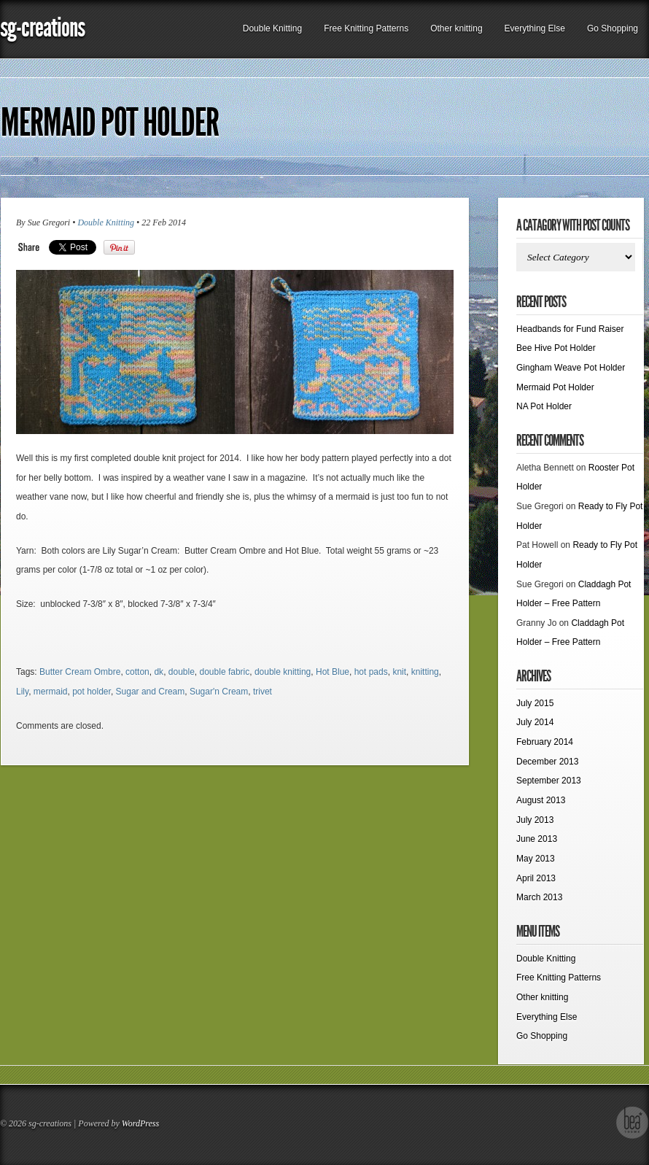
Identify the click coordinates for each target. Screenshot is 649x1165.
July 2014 (534, 722)
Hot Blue (332, 672)
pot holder (91, 691)
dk (158, 672)
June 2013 (536, 839)
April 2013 (536, 878)
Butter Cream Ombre (79, 672)
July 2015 (534, 703)
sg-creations (42, 27)
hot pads (371, 672)
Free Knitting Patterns (366, 28)
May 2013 (535, 859)
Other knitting (456, 28)
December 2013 (547, 761)
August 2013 (540, 800)
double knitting (282, 672)
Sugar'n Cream (219, 691)
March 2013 (539, 897)
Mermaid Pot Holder (110, 122)
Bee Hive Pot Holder (556, 348)
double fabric (225, 672)
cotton (137, 672)
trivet (262, 691)
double (181, 672)
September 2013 (548, 780)
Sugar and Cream (150, 691)
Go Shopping (612, 28)
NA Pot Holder (544, 406)
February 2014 (544, 742)
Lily (22, 691)
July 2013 (534, 820)
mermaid (51, 691)
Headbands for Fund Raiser (569, 329)
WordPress (140, 1123)
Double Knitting (272, 28)
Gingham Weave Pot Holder (570, 368)
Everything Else (535, 28)
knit (399, 672)
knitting (425, 672)
